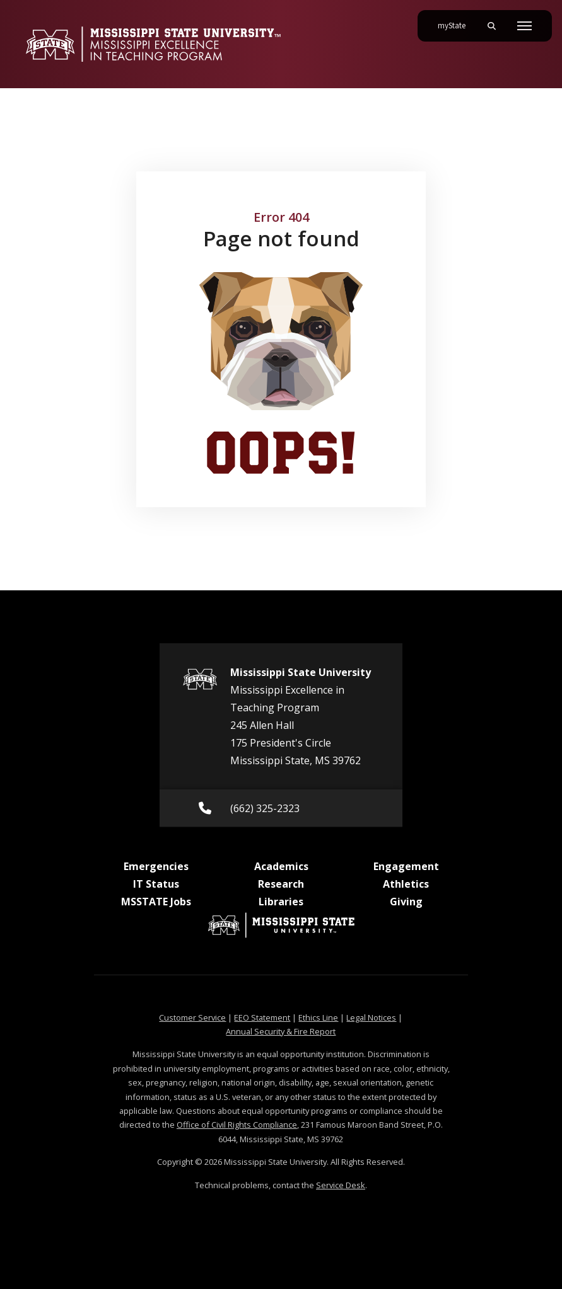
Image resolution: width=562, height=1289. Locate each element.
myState (457, 21)
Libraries (281, 901)
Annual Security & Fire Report (281, 1031)
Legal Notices (371, 1017)
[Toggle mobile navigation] (524, 26)
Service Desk (340, 1185)
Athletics (406, 884)
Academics (281, 866)
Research (281, 884)
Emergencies (156, 866)
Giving (406, 901)
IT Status (156, 884)
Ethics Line (318, 1017)
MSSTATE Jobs (156, 901)
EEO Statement (262, 1017)
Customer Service (192, 1017)
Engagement (406, 866)
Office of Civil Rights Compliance (237, 1124)
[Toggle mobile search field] (491, 26)
